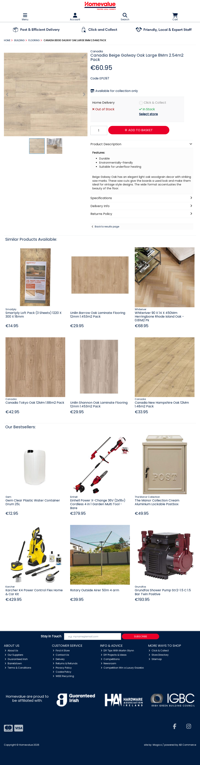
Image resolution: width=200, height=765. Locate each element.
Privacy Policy (62, 667)
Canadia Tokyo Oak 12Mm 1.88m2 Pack (34, 402)
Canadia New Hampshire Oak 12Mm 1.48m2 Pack (162, 404)
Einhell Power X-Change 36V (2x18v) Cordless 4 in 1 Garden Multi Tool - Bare (97, 504)
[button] (84, 56)
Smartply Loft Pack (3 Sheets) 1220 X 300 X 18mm (33, 315)
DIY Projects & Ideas (114, 654)
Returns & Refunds (65, 663)
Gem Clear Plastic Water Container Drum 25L (32, 502)
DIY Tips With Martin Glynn (117, 650)
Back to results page (107, 226)
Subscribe (140, 636)
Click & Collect (155, 102)
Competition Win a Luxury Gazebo (122, 667)
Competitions (110, 659)
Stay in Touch (51, 636)
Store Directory (159, 654)
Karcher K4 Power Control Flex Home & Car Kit (34, 592)
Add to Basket (139, 130)
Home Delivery (103, 102)
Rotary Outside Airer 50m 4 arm (94, 590)
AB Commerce (187, 744)
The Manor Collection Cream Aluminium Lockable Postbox (157, 502)
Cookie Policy (62, 671)
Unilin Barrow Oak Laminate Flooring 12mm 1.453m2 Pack (97, 315)
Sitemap (155, 659)
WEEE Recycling (63, 676)
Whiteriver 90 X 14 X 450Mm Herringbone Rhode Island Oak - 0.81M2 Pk (159, 316)
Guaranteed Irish (16, 659)
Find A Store (61, 650)
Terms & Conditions (18, 667)
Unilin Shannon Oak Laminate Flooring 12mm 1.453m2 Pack (99, 404)
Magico (157, 744)
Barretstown (13, 663)
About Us (11, 650)
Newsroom (108, 663)
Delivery (59, 659)
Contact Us (61, 654)
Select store (148, 114)
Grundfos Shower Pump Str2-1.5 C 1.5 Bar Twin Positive (163, 592)
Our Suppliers (14, 654)
